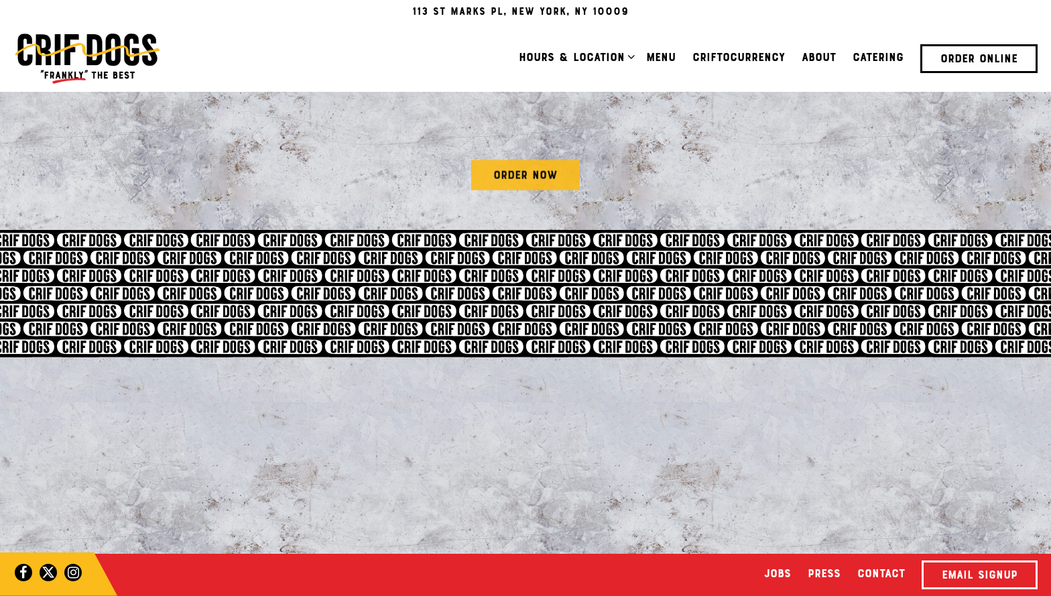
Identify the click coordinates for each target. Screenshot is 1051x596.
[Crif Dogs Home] (87, 58)
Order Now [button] (525, 177)
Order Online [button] (978, 60)
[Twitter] (48, 572)
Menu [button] (661, 58)
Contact (881, 575)
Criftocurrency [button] (738, 58)
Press (824, 575)
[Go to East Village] (520, 12)
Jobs (777, 575)
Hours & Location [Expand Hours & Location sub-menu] (574, 57)
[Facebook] (23, 572)
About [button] (819, 58)
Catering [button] (878, 58)
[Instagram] (73, 572)
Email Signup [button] (979, 576)
